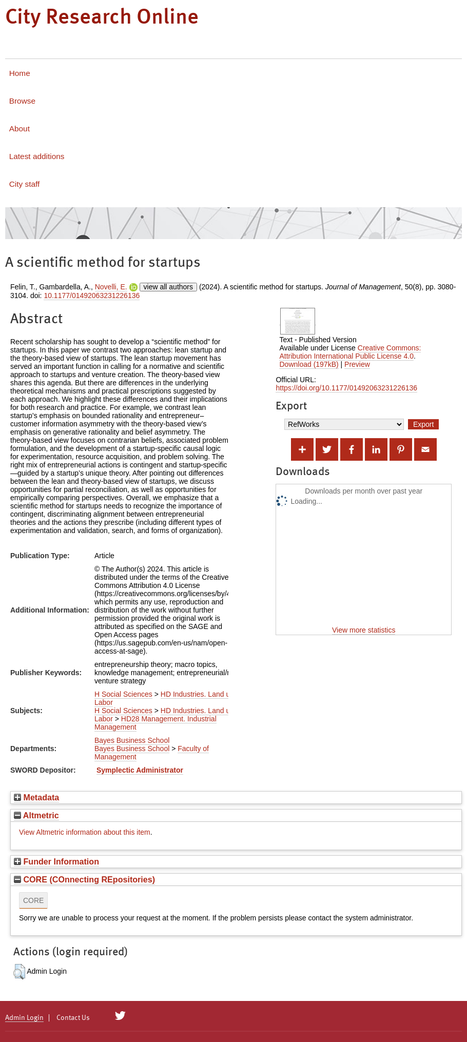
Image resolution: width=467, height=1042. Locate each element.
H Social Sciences (123, 694)
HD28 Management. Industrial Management (155, 723)
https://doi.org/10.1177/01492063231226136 (346, 388)
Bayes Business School (131, 740)
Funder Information (56, 861)
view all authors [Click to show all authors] (168, 287)
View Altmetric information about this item (84, 832)
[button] (19, 971)
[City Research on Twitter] (120, 1016)
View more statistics (363, 630)
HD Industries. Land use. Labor (167, 698)
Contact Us (73, 1017)
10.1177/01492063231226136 (92, 295)
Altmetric (36, 815)
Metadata (36, 797)
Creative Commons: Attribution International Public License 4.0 (350, 352)
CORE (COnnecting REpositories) (84, 879)
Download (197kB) (308, 364)
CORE (33, 900)
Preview (357, 364)
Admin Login (24, 1017)
